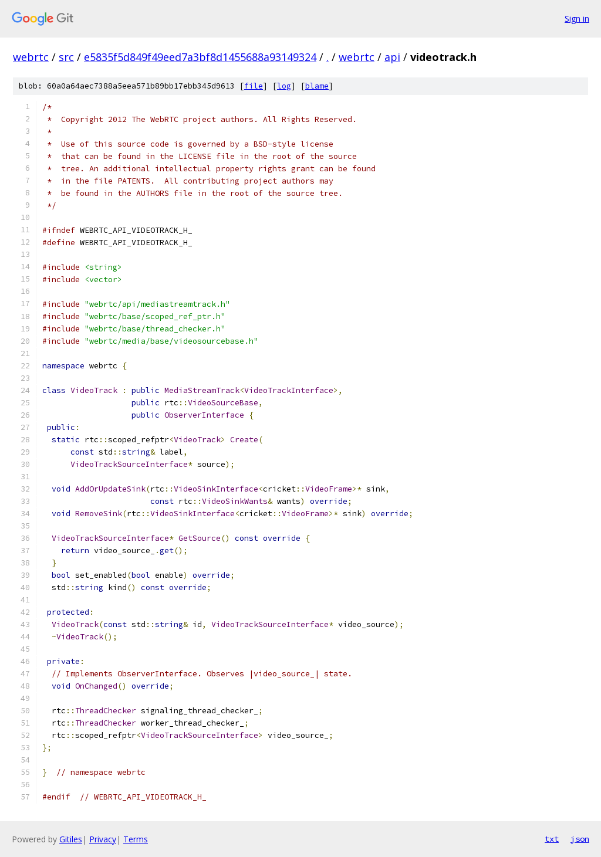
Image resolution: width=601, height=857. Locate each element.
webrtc (31, 57)
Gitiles (70, 839)
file (253, 86)
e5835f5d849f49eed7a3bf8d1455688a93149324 (200, 57)
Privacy (102, 839)
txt (552, 839)
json (579, 839)
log (284, 86)
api (392, 57)
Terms (135, 839)
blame (317, 86)
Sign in (577, 18)
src (66, 57)
